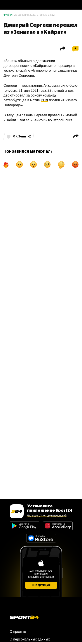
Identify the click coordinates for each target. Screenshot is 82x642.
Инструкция (41, 585)
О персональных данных (30, 639)
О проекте (18, 632)
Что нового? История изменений (47, 515)
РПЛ (44, 100)
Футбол (7, 14)
